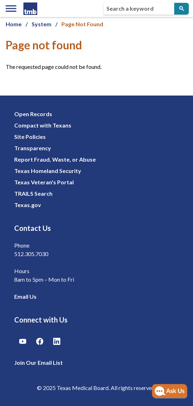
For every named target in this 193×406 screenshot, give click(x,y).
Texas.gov (27, 204)
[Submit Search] (181, 9)
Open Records (33, 113)
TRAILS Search (33, 193)
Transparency (32, 148)
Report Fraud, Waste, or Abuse (55, 159)
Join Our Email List (38, 362)
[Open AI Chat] (169, 391)
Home (14, 24)
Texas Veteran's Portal (44, 182)
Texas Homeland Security (47, 170)
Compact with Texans (42, 125)
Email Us (25, 296)
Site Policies (30, 136)
